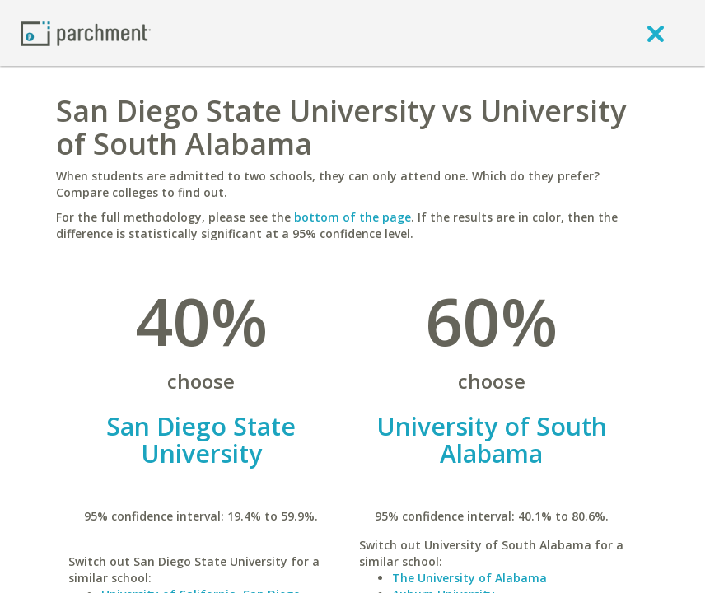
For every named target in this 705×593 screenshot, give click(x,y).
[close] (655, 33)
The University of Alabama (469, 578)
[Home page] (86, 32)
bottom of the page (352, 217)
